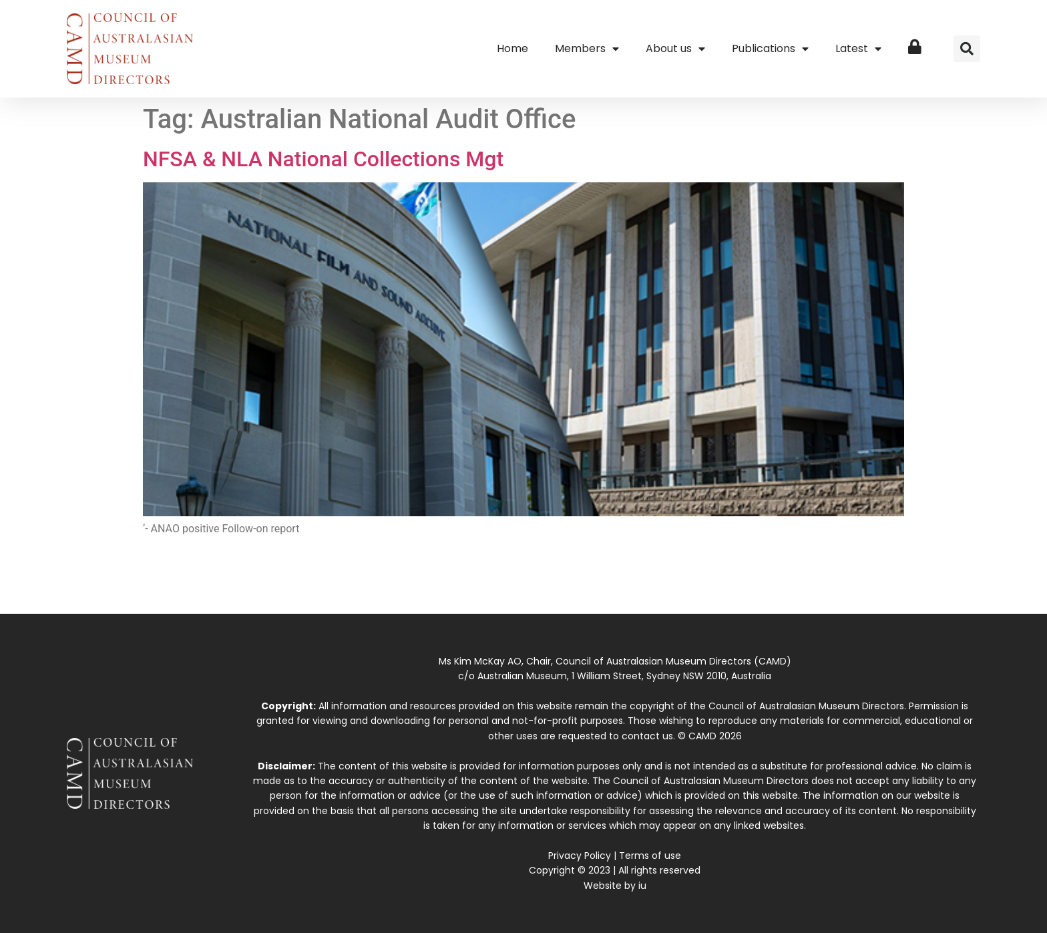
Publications (770, 49)
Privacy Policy (579, 855)
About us (675, 49)
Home (512, 48)
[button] (967, 48)
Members (587, 49)
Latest (858, 49)
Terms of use (650, 855)
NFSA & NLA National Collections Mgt (323, 159)
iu (642, 885)
